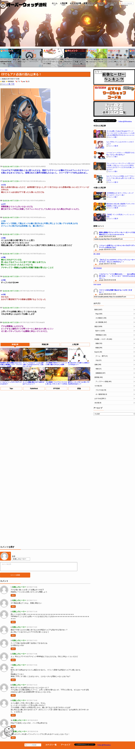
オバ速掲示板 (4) (101, 394)
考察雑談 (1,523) (101, 335)
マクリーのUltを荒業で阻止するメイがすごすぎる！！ (115, 291)
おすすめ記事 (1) (100, 398)
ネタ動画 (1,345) (101, 318)
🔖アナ (17, 81)
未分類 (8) (97, 403)
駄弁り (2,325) (100, 331)
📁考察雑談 (10, 81)
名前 (13, 556)
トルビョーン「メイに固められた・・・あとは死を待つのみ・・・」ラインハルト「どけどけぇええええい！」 (117, 276)
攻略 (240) (97, 364)
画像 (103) (99, 343)
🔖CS (27, 81)
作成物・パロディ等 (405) (103, 339)
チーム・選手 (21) (102, 356)
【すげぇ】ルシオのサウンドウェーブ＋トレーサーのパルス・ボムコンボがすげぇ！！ (117, 261)
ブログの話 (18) (101, 390)
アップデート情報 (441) (104, 381)
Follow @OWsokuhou (125, 121)
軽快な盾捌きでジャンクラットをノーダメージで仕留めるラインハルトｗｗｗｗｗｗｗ (117, 233)
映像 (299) (99, 348)
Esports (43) (98, 352)
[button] (1, 57)
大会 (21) (98, 360)
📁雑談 (2, 81)
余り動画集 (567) (101, 322)
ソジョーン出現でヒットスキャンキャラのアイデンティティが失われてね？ (117, 246)
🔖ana (23, 81)
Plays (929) (99, 314)
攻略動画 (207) (100, 373)
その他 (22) (98, 386)
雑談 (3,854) (98, 326)
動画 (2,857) (98, 310)
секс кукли (97, 284)
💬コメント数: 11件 (7, 84)
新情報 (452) (98, 377)
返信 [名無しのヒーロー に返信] (13, 595)
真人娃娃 (96, 254)
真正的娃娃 (97, 268)
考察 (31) (98, 369)
